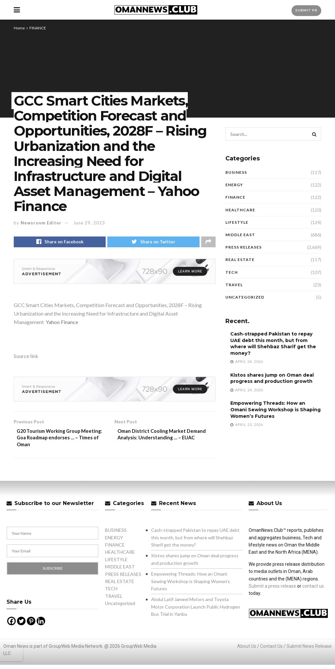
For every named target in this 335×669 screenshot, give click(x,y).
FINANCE (37, 27)
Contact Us (271, 650)
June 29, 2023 (89, 222)
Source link (26, 357)
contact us (313, 590)
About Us (246, 650)
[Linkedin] (41, 625)
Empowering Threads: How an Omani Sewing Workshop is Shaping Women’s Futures (275, 409)
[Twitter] (21, 625)
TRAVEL (234, 284)
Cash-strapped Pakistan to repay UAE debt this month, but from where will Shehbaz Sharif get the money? (273, 343)
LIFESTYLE (236, 222)
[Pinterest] (31, 625)
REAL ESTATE (240, 259)
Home (19, 27)
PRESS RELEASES (243, 247)
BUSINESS (236, 172)
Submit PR (306, 10)
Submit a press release (272, 590)
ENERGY (234, 184)
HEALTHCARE (240, 209)
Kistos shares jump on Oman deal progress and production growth (272, 378)
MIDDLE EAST (240, 234)
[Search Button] (314, 133)
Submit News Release (309, 650)
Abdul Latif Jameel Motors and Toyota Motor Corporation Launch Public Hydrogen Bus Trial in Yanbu (195, 611)
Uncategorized (244, 297)
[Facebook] (11, 625)
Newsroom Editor (41, 222)
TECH (231, 272)
